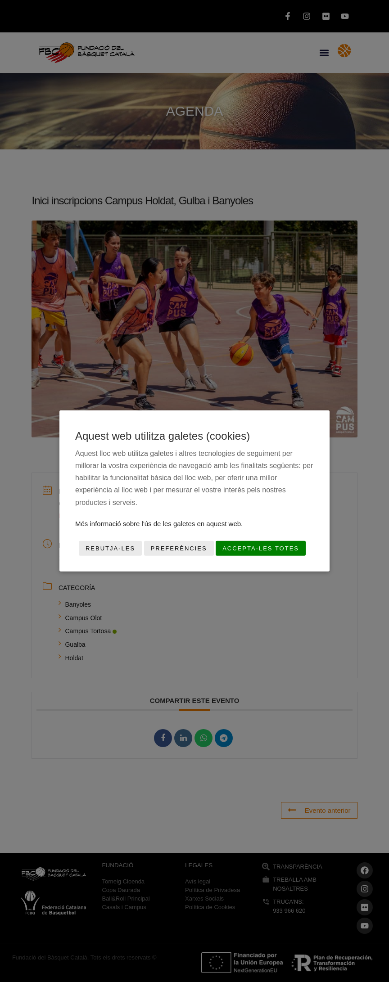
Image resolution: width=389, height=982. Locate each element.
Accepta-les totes (260, 548)
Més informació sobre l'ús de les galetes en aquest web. (159, 523)
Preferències (179, 548)
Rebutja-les (110, 548)
